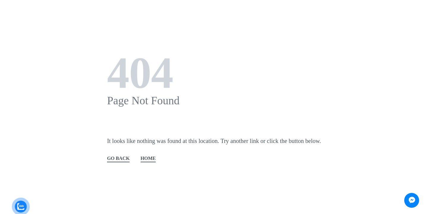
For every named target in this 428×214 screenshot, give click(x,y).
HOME (148, 158)
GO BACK (118, 158)
